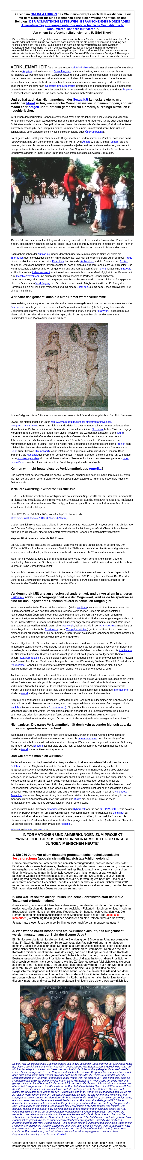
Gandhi (52, 809)
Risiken (124, 261)
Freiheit (121, 443)
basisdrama (42, 829)
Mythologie (67, 625)
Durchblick (58, 261)
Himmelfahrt (42, 451)
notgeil (33, 107)
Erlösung (38, 745)
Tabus (128, 257)
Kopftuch (82, 607)
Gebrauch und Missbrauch (60, 85)
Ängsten (27, 71)
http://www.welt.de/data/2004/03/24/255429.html (39, 517)
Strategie (126, 268)
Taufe (120, 432)
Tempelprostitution (76, 629)
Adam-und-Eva (108, 625)
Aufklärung (44, 254)
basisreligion (29, 829)
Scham (114, 141)
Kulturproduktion (29, 657)
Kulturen (17, 597)
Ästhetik (65, 823)
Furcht (102, 268)
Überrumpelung (94, 131)
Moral (30, 103)
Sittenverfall (17, 307)
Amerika (95, 468)
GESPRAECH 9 (109, 809)
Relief (14, 451)
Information (17, 257)
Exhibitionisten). (58, 707)
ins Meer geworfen (28, 458)
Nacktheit (32, 454)
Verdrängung (42, 283)
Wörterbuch (15, 829)
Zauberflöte (18, 665)
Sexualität (80, 99)
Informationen (121, 689)
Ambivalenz (87, 261)
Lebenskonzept (41, 272)
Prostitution (51, 629)
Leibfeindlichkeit (80, 67)
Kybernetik (79, 809)
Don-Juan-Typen (87, 738)
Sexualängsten (62, 71)
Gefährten (82, 287)
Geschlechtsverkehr (27, 276)
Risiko (77, 799)
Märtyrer (103, 310)
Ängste (86, 141)
